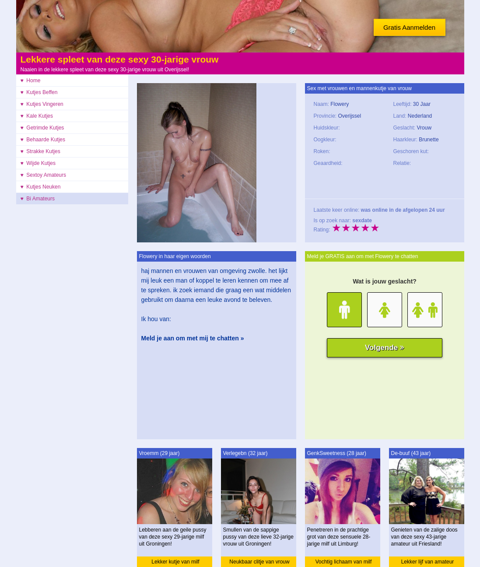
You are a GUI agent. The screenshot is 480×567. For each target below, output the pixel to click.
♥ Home (31, 80)
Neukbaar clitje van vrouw (259, 562)
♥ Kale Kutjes (37, 116)
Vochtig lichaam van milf (343, 562)
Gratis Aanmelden (409, 27)
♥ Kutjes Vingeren (42, 104)
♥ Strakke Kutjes (40, 151)
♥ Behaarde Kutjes (43, 139)
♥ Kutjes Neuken (41, 187)
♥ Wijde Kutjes (38, 163)
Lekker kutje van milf (175, 562)
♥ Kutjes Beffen (39, 92)
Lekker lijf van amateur (427, 562)
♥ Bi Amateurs (38, 199)
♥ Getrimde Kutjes (42, 128)
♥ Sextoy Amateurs (44, 175)
